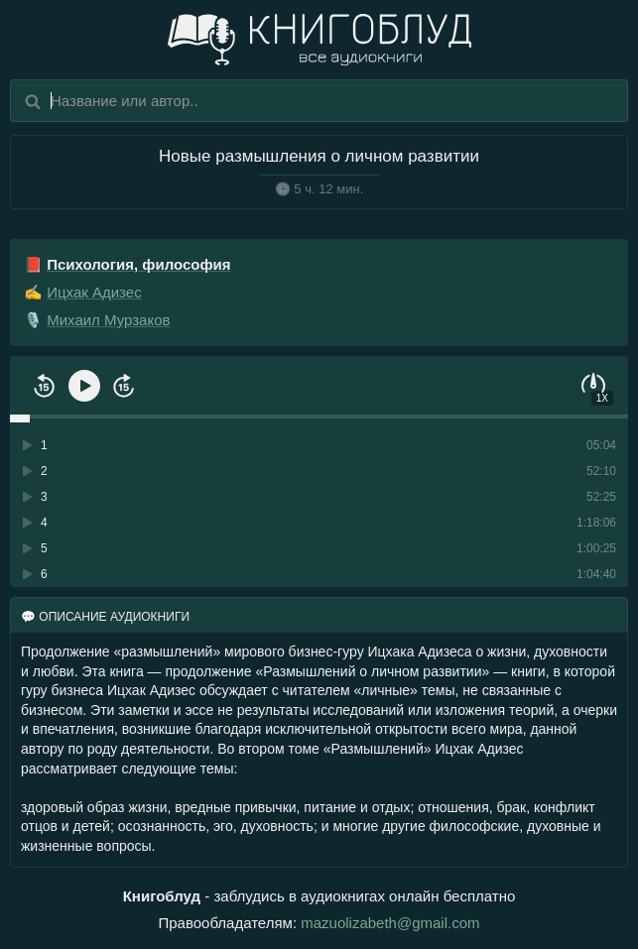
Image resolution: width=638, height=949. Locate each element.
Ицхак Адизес (94, 292)
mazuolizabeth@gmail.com (390, 922)
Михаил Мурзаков (108, 319)
